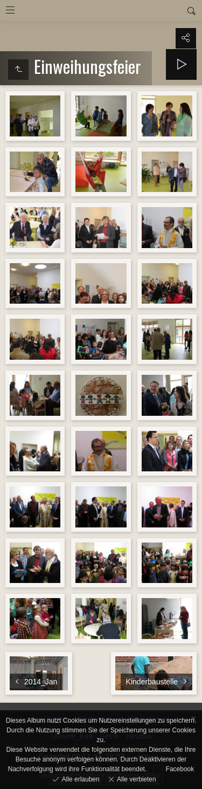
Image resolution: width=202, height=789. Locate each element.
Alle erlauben (79, 779)
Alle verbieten (135, 779)
